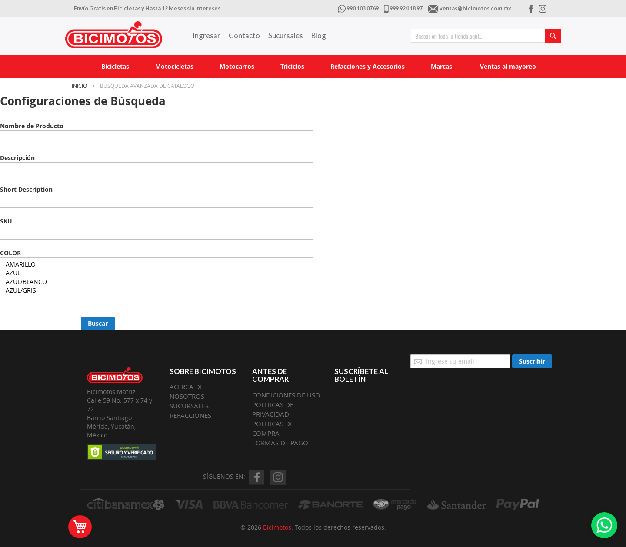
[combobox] (486, 36)
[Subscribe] (532, 361)
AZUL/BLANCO (156, 281)
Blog (318, 35)
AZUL (156, 273)
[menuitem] (115, 66)
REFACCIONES (190, 415)
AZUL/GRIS (156, 290)
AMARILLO (156, 264)
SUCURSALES (189, 405)
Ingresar (206, 35)
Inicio (80, 85)
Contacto (244, 35)
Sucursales (285, 35)
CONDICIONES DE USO (286, 394)
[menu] (313, 66)
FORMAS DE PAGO (280, 442)
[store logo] (113, 35)
